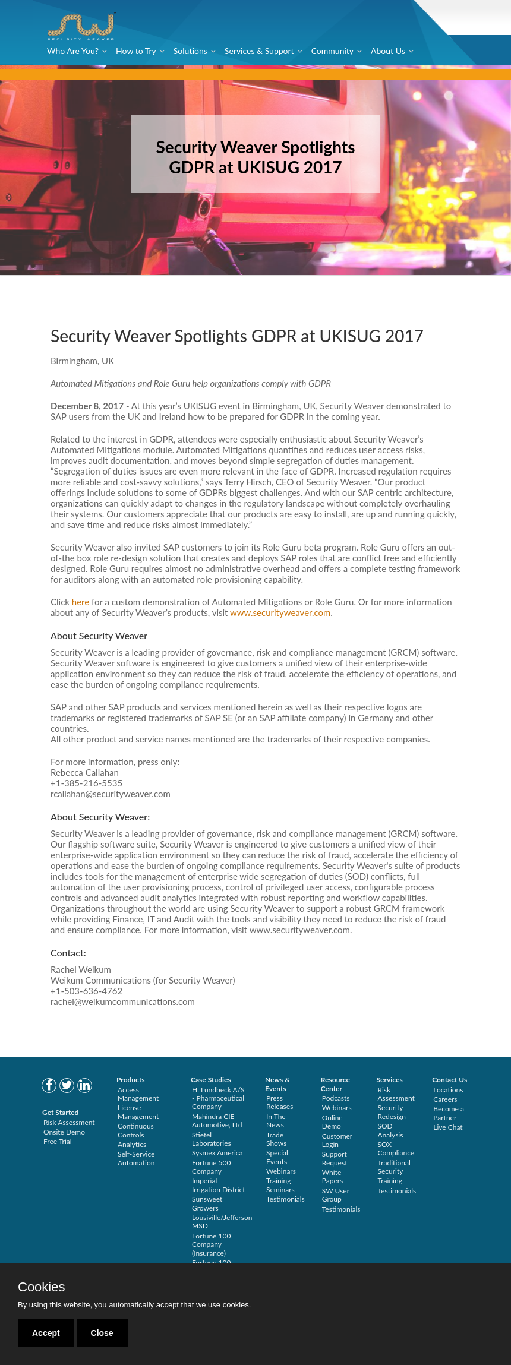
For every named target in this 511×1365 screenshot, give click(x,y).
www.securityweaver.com (280, 613)
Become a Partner (448, 1112)
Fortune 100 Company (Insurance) (211, 1244)
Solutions (190, 51)
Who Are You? (73, 51)
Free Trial (57, 1141)
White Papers (332, 1176)
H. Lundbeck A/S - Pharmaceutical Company (218, 1098)
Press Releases (279, 1102)
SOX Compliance (396, 1148)
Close (102, 1333)
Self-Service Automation (136, 1158)
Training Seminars (280, 1184)
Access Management (138, 1093)
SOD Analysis (390, 1130)
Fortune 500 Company (211, 1167)
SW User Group (335, 1194)
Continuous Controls (136, 1130)
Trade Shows (276, 1139)
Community (332, 51)
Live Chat (447, 1127)
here (80, 602)
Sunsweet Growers (207, 1203)
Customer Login (337, 1140)
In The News (276, 1120)
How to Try (136, 51)
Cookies (41, 1287)
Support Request (335, 1158)
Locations (448, 1089)
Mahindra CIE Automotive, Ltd (217, 1120)
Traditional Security (394, 1167)
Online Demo (332, 1121)
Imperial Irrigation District (218, 1184)
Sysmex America (217, 1152)
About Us (388, 51)
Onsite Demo (64, 1131)
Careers (445, 1099)
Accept (46, 1333)
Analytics (132, 1144)
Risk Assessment (69, 1122)
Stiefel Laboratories (211, 1139)
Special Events (277, 1156)
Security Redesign (392, 1111)
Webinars (281, 1171)
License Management (138, 1111)
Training (390, 1180)
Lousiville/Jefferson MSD (222, 1221)
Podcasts (336, 1098)
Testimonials (285, 1199)
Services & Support (259, 51)
